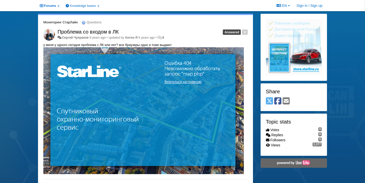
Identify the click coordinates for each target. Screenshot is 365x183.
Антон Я (131, 37)
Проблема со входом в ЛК (88, 32)
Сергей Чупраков (75, 37)
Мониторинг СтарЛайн (60, 22)
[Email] (286, 101)
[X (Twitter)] (269, 101)
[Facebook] (277, 101)
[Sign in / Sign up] (309, 5)
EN (283, 6)
